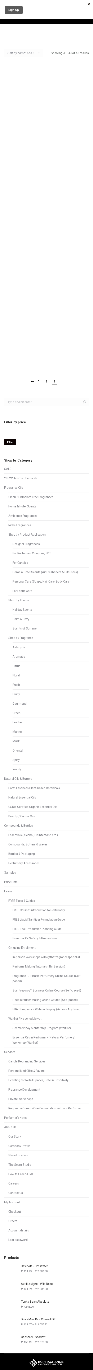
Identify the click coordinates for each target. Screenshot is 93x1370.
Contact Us (15, 1193)
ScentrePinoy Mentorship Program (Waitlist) (42, 1028)
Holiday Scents (22, 609)
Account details (18, 1230)
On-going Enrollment (22, 947)
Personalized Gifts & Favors (26, 1070)
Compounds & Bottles (18, 825)
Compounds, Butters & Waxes (28, 844)
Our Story (14, 1136)
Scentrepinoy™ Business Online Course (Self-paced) (47, 990)
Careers (13, 1183)
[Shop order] (23, 53)
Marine (17, 731)
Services (10, 1052)
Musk (16, 741)
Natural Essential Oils (22, 797)
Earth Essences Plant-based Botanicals (34, 788)
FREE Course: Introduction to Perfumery (39, 910)
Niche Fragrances (19, 525)
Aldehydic (19, 647)
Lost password (18, 1239)
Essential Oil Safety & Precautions (35, 938)
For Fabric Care (22, 591)
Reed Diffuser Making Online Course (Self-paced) (45, 1000)
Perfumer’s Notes (15, 1117)
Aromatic (19, 656)
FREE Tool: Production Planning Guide (37, 929)
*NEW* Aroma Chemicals (20, 478)
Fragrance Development (24, 1089)
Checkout (14, 1211)
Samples (10, 872)
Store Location (18, 1155)
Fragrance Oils (13, 487)
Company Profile (19, 1146)
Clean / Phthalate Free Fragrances (30, 497)
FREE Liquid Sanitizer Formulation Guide (39, 919)
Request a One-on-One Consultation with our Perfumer (44, 1108)
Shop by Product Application (27, 534)
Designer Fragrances (26, 544)
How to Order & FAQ (21, 1174)
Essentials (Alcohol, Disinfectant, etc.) (33, 835)
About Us (10, 1127)
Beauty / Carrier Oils (21, 816)
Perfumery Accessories (24, 863)
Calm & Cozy (21, 619)
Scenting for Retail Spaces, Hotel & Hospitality (38, 1080)
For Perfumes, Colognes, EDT (32, 553)
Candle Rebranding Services (26, 1061)
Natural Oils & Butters (18, 778)
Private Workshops (20, 1099)
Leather (18, 722)
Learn (8, 891)
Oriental (18, 750)
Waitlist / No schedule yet (24, 1018)
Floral (16, 675)
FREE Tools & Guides (21, 900)
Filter (10, 442)
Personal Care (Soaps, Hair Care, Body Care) (42, 581)
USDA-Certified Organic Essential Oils (32, 807)
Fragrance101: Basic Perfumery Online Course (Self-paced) (47, 978)
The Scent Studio (19, 1164)
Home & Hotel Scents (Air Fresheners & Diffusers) (45, 572)
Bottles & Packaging (21, 853)
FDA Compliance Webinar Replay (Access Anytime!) (46, 1009)
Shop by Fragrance (20, 638)
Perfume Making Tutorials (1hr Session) (39, 966)
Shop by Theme (18, 600)
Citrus (16, 666)
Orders (12, 1221)
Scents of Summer (25, 628)
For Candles (20, 562)
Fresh (16, 684)
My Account (12, 1202)
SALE (7, 469)
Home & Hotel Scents (22, 506)
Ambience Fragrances (22, 515)
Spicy (16, 760)
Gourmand (20, 703)
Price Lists (11, 882)
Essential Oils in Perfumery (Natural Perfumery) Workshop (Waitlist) (44, 1040)
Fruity (16, 694)
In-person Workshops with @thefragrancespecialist (46, 957)
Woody (17, 769)
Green (17, 713)
